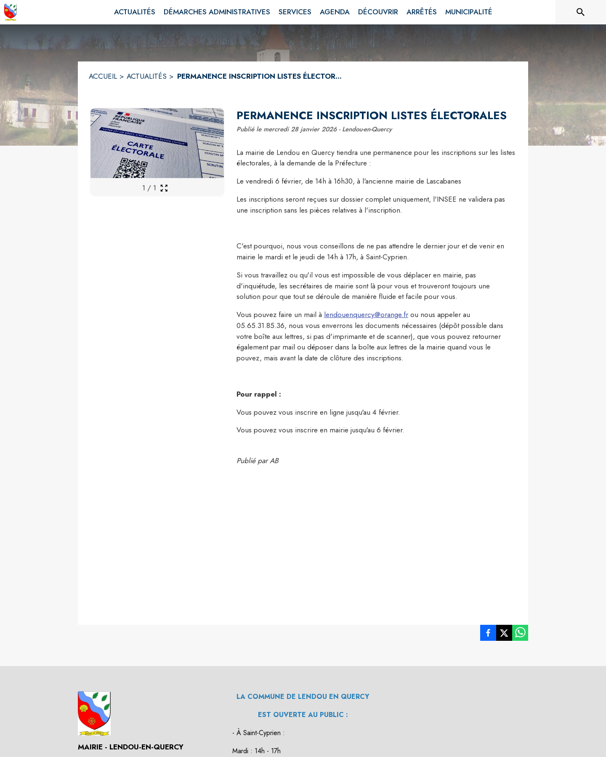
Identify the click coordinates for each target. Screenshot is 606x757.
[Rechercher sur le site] (580, 12)
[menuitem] (134, 12)
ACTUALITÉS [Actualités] (147, 76)
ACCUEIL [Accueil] (103, 76)
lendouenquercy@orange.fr (366, 314)
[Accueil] (10, 12)
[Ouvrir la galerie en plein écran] (164, 188)
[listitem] (488, 634)
